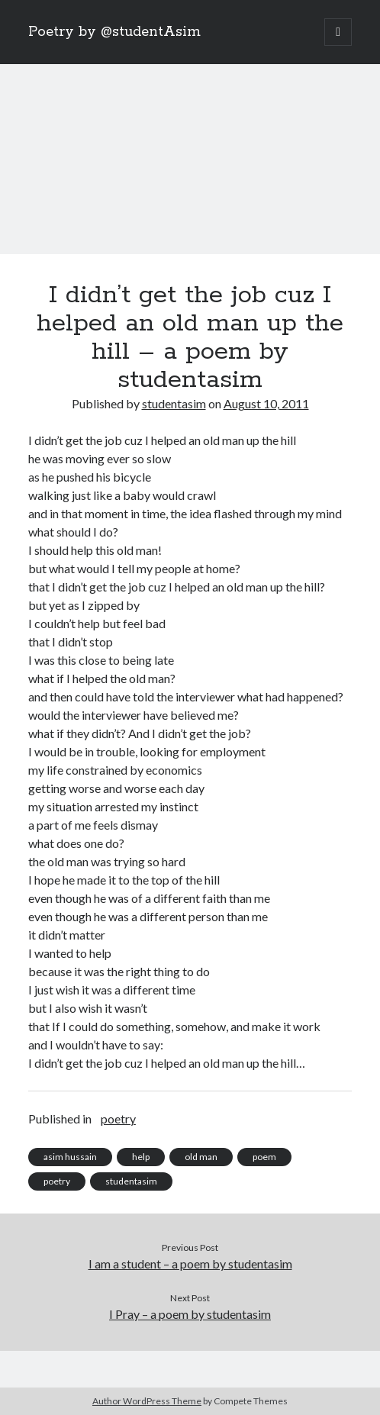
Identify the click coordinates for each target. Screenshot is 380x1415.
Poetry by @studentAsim (114, 32)
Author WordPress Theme (146, 1401)
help (141, 1156)
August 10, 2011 (266, 403)
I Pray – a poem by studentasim (190, 1314)
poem (264, 1156)
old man (201, 1156)
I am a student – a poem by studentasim (190, 1263)
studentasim (174, 403)
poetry (118, 1118)
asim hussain (70, 1156)
